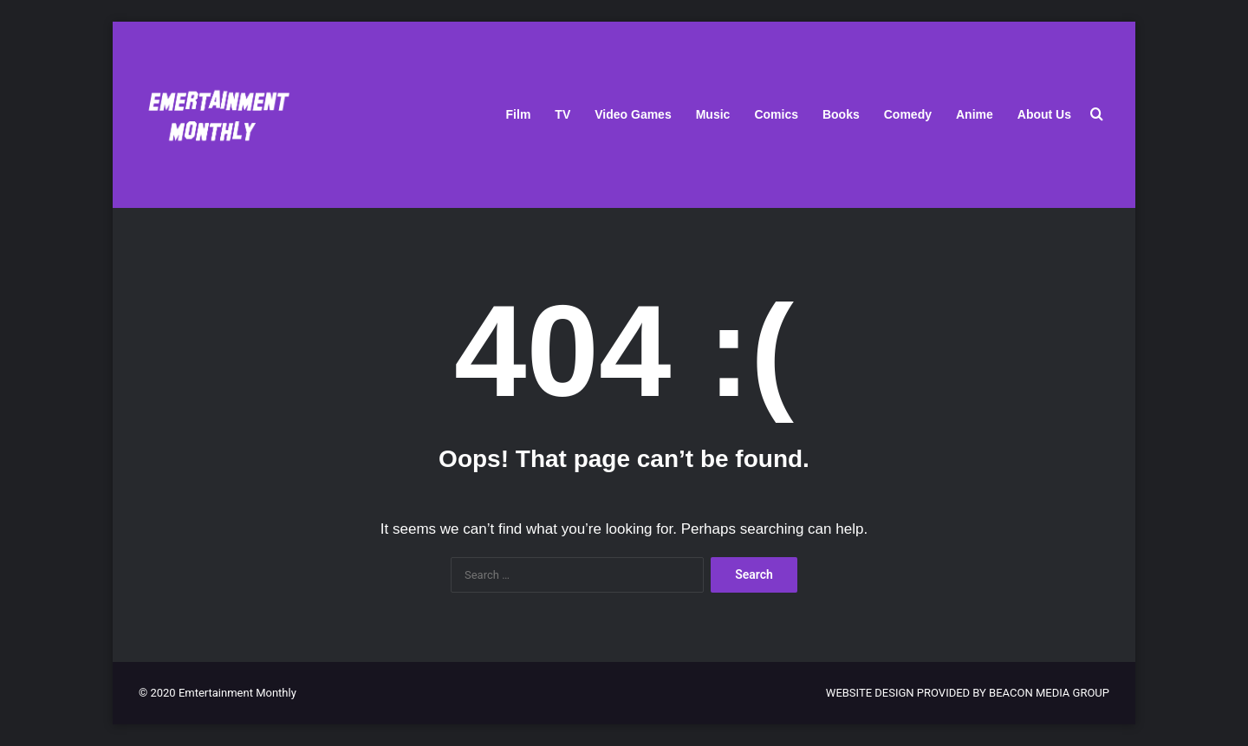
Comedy (908, 114)
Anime (974, 114)
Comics (776, 114)
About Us (1044, 114)
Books (841, 114)
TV (562, 114)
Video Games (633, 114)
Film (518, 114)
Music (713, 114)
